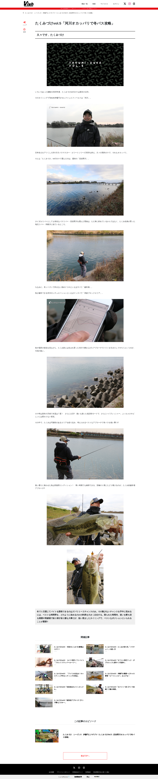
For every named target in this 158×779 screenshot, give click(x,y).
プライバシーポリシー (63, 772)
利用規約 (88, 772)
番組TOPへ (85, 756)
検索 (94, 4)
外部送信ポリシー (77, 772)
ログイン (116, 4)
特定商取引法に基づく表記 (101, 772)
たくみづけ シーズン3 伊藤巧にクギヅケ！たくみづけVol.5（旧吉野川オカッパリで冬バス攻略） (58, 13)
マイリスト (104, 4)
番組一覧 (85, 4)
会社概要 (51, 772)
